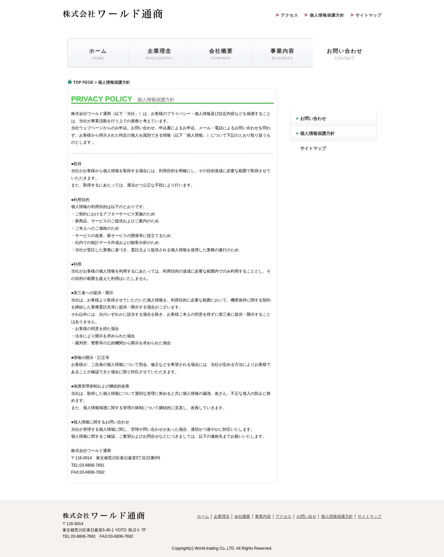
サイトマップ (366, 15)
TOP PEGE (80, 82)
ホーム (203, 516)
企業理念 (222, 516)
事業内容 (263, 516)
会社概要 (242, 516)
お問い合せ (306, 516)
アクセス (287, 15)
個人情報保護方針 (324, 15)
